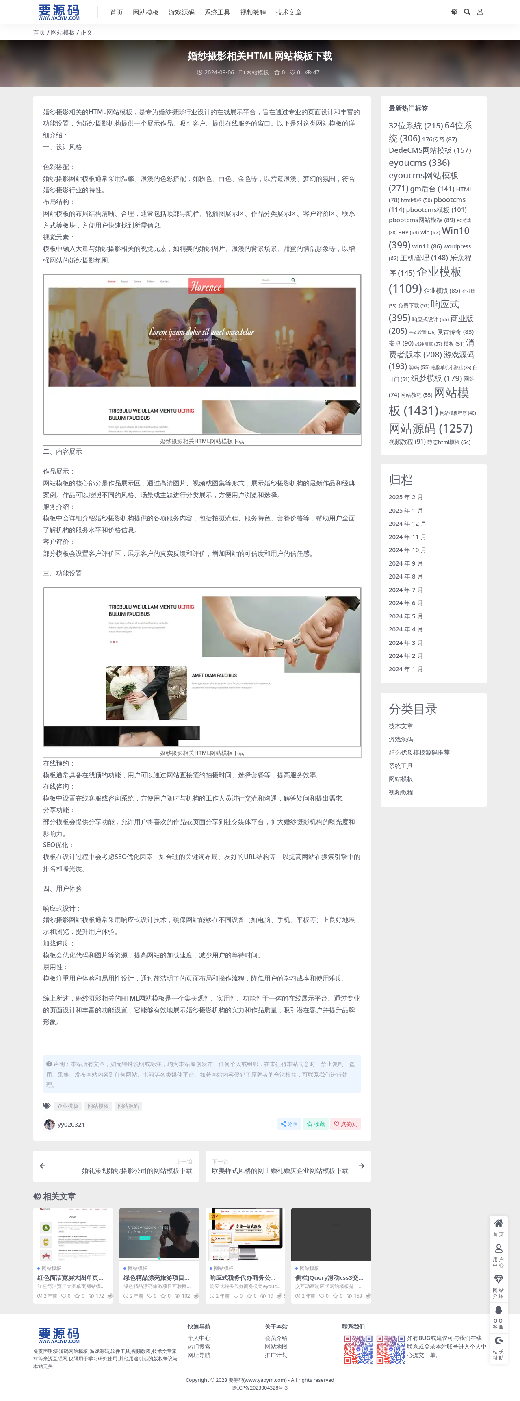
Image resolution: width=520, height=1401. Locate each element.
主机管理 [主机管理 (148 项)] (424, 257)
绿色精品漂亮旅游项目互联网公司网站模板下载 (157, 1281)
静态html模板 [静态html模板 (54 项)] (448, 442)
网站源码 (128, 1105)
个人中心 (199, 1337)
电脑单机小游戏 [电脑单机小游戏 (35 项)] (451, 367)
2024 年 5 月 (406, 615)
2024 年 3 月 (406, 642)
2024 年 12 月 (408, 523)
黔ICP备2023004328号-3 (260, 1387)
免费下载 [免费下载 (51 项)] (413, 305)
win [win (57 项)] (430, 232)
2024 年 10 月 (408, 550)
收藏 (316, 1123)
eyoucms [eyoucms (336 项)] (419, 162)
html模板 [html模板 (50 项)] (416, 200)
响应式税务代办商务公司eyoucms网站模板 (245, 1281)
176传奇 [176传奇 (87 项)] (439, 139)
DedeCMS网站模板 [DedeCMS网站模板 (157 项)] (430, 150)
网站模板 (63, 32)
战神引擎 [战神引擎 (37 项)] (428, 344)
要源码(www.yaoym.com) (258, 1379)
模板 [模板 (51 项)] (454, 343)
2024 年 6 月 (406, 602)
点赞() (346, 1123)
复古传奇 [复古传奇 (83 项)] (455, 331)
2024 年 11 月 (408, 536)
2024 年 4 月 (406, 629)
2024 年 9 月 (406, 563)
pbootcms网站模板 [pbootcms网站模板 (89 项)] (422, 219)
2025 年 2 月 (406, 497)
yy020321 (64, 1124)
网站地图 (276, 1346)
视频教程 (401, 792)
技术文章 (401, 726)
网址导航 (199, 1354)
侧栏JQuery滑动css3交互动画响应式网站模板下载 (330, 1281)
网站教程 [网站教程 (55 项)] (416, 394)
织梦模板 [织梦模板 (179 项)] (436, 378)
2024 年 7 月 (406, 589)
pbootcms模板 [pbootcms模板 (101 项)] (436, 209)
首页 (39, 32)
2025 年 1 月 (406, 510)
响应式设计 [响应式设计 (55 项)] (430, 318)
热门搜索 (199, 1346)
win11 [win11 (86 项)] (427, 245)
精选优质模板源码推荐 (419, 752)
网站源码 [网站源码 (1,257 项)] (431, 428)
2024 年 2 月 (406, 655)
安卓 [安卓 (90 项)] (401, 343)
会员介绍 (276, 1337)
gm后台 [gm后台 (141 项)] (432, 188)
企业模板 (67, 1105)
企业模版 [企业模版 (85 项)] (442, 290)
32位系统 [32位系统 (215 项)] (416, 125)
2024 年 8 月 (406, 576)
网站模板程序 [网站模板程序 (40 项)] (458, 413)
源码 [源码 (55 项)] (419, 367)
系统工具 (401, 765)
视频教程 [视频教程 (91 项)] (407, 441)
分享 (289, 1123)
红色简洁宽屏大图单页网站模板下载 (70, 1281)
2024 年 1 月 (406, 668)
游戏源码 (401, 739)
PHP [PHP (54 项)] (408, 232)
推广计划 (276, 1354)
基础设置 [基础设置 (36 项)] (422, 332)
